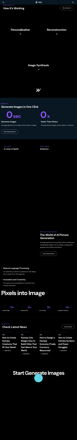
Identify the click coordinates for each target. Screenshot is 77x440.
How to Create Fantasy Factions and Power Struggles (66, 342)
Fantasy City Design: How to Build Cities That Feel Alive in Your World (29, 344)
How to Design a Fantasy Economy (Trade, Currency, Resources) (48, 344)
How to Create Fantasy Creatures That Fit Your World (9, 342)
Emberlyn (44, 149)
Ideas (9, 146)
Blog (3, 335)
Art (5, 146)
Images (47, 146)
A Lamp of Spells (11, 149)
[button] (72, 2)
